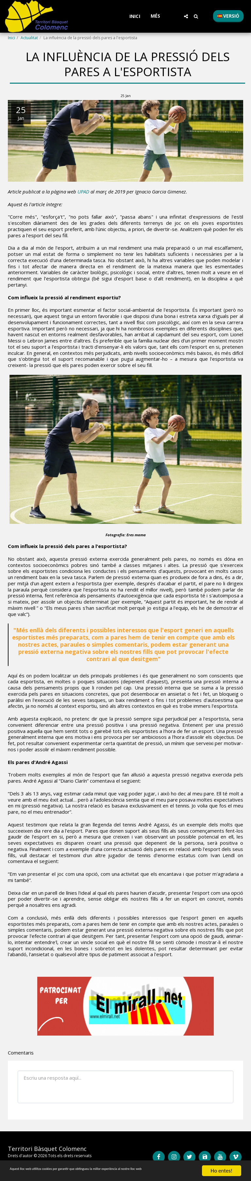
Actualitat (29, 38)
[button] (186, 16)
